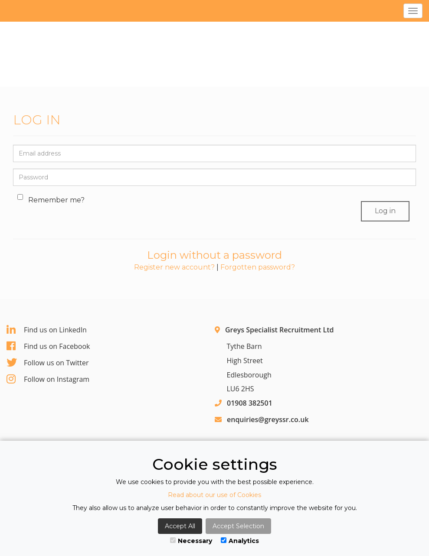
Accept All (180, 526)
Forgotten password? (257, 267)
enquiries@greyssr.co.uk (268, 419)
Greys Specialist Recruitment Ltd (279, 330)
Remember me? (52, 199)
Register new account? (174, 267)
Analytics (240, 541)
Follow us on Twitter (48, 362)
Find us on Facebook (48, 346)
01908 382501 (249, 403)
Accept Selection (238, 526)
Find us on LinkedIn (47, 330)
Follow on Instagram (48, 379)
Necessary (191, 541)
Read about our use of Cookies (214, 495)
